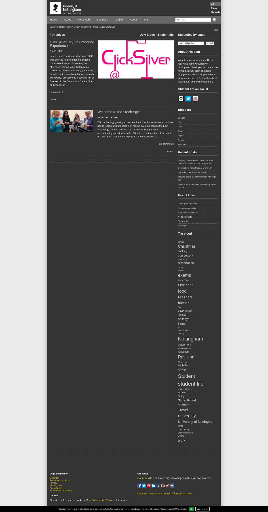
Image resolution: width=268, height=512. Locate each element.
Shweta (181, 118)
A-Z (146, 19)
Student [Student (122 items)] (186, 376)
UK (212, 4)
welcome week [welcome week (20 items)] (185, 433)
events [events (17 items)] (181, 270)
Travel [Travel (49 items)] (183, 410)
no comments (57, 92)
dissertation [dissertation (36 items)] (186, 263)
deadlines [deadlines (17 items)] (182, 259)
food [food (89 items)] (182, 291)
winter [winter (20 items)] (181, 436)
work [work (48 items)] (181, 440)
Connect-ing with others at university (195, 168)
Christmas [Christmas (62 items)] (187, 246)
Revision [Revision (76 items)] (186, 357)
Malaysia (215, 12)
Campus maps (145, 493)
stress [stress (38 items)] (182, 370)
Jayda (181, 135)
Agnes (181, 140)
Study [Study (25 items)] (181, 396)
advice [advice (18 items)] (181, 242)
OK (191, 509)
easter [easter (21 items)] (181, 267)
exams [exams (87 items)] (184, 275)
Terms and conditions (60, 480)
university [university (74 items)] (187, 416)
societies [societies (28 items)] (183, 365)
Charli (180, 131)
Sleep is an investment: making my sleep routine (197, 186)
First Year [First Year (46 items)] (185, 285)
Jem (180, 122)
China (214, 8)
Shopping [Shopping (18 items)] (182, 362)
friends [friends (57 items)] (183, 303)
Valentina (182, 144)
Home (53, 19)
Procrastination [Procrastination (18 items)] (185, 348)
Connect (142, 478)
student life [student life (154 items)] (191, 384)
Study (67, 19)
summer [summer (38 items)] (184, 405)
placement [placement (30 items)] (184, 344)
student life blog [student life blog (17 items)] (185, 389)
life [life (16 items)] (179, 328)
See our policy (202, 509)
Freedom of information (61, 490)
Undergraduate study (188, 204)
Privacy (53, 483)
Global (119, 19)
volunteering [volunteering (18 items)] (183, 429)
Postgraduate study (187, 208)
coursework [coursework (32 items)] (185, 255)
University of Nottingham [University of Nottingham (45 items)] (197, 422)
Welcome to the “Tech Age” (119, 112)
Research (84, 19)
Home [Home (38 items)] (182, 324)
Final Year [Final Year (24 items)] (183, 280)
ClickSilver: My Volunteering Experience (72, 44)
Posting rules (56, 485)
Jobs (190, 493)
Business (102, 19)
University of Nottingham (61, 27)
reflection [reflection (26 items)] (183, 351)
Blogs (76, 27)
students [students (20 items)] (182, 392)
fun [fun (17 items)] (179, 307)
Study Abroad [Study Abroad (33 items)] (187, 400)
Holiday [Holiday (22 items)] (182, 314)
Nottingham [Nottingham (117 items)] (190, 339)
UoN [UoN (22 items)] (180, 426)
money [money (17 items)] (181, 334)
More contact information (170, 493)
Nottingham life (185, 217)
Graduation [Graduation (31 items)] (185, 311)
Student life (86, 27)
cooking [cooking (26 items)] (182, 251)
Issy (180, 127)
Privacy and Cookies (103, 500)
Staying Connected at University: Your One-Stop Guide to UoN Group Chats (195, 162)
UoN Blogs (147, 34)
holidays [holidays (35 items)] (183, 319)
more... (54, 99)
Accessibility (56, 488)
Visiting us (182, 225)
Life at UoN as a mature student (193, 172)
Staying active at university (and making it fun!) (197, 178)
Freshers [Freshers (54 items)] (185, 297)
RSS (216, 30)
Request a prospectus (188, 212)
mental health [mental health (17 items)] (184, 330)
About (133, 19)
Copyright (54, 478)
